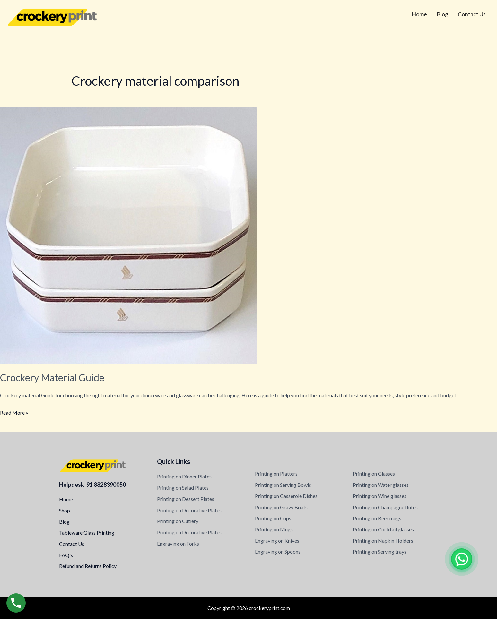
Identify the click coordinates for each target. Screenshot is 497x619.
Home (419, 14)
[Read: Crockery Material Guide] (128, 234)
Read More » (14, 412)
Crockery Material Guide (52, 377)
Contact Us (472, 14)
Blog (442, 14)
